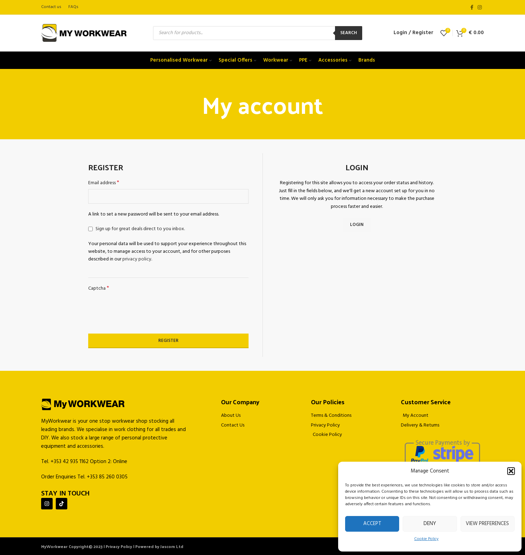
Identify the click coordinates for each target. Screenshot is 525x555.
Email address (103, 183)
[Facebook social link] (471, 7)
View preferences (487, 523)
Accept (372, 523)
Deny (430, 523)
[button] (511, 471)
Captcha (98, 288)
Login (357, 224)
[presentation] (141, 313)
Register (168, 340)
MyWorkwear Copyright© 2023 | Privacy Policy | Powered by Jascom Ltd (112, 546)
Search (348, 33)
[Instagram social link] (479, 7)
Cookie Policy (426, 539)
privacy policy (136, 259)
